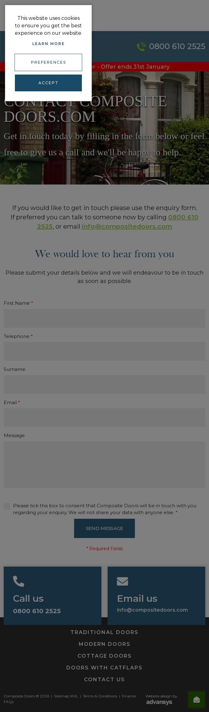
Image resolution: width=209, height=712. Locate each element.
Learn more (48, 43)
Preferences (48, 62)
